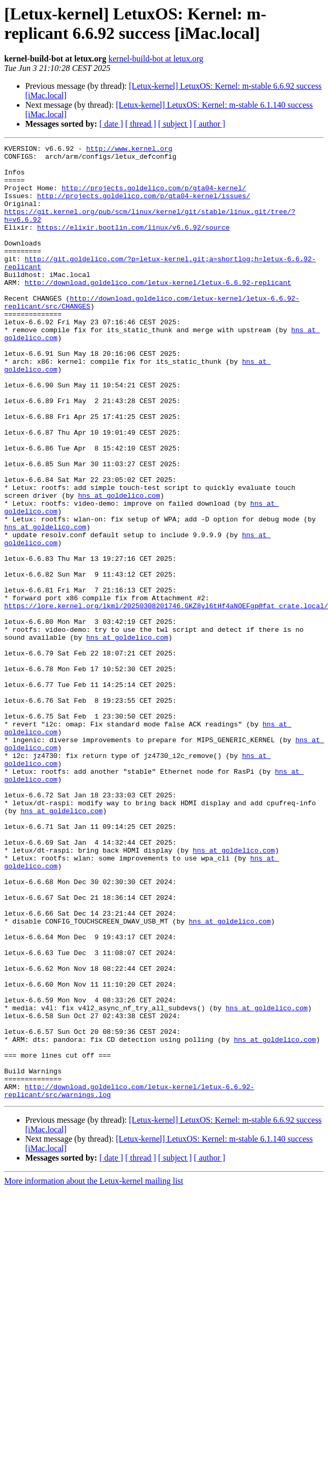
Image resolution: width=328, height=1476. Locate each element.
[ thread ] (140, 123)
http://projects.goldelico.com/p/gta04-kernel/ (154, 197)
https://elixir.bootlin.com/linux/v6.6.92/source (133, 244)
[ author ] (210, 123)
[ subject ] (175, 123)
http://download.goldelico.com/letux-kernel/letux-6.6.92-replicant (158, 310)
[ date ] (111, 123)
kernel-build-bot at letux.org (155, 58)
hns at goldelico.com (119, 566)
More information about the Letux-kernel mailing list (93, 1371)
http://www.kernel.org (129, 150)
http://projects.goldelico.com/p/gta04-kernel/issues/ (143, 206)
